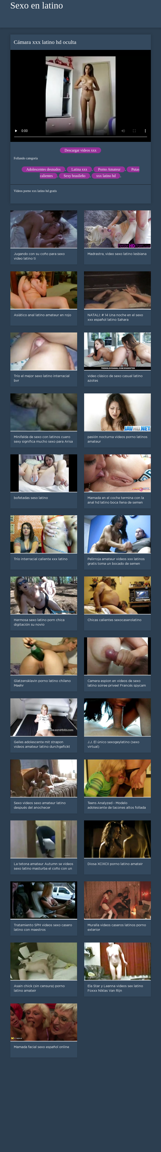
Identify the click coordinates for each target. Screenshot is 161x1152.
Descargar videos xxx (80, 150)
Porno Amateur (109, 169)
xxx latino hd (106, 176)
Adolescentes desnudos (43, 169)
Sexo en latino (36, 5)
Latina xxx (79, 169)
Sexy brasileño (74, 176)
